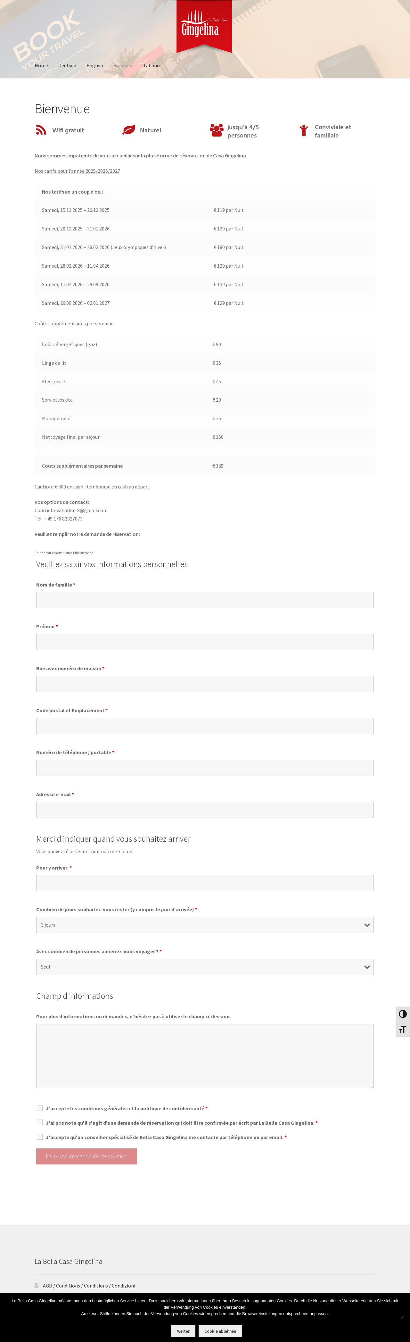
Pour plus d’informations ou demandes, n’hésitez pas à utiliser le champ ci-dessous (133, 1016)
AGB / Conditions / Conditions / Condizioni (89, 1285)
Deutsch (67, 65)
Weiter (183, 1331)
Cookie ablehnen (220, 1331)
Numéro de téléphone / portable (75, 752)
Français (122, 65)
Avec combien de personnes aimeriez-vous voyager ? (99, 951)
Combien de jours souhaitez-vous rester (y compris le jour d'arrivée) (116, 909)
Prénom (47, 626)
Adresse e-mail (55, 794)
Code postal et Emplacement (72, 710)
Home (41, 65)
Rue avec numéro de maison (70, 668)
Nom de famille (55, 584)
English (94, 65)
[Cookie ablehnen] (402, 1317)
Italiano (151, 65)
